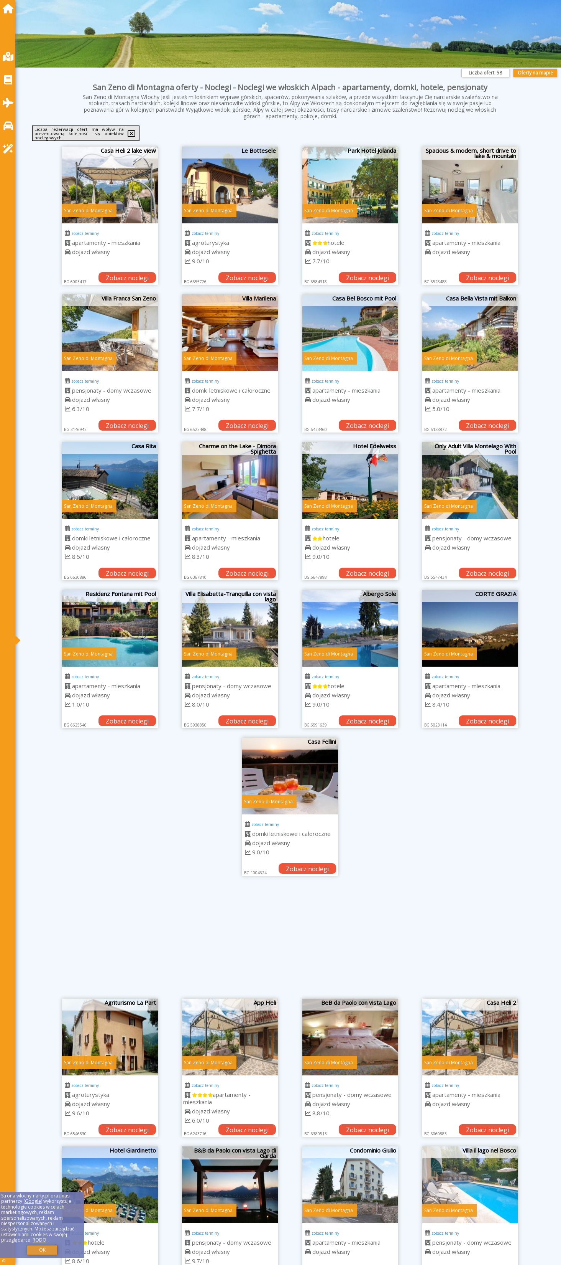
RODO (39, 1240)
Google (33, 1201)
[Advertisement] (290, 941)
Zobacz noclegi (127, 278)
